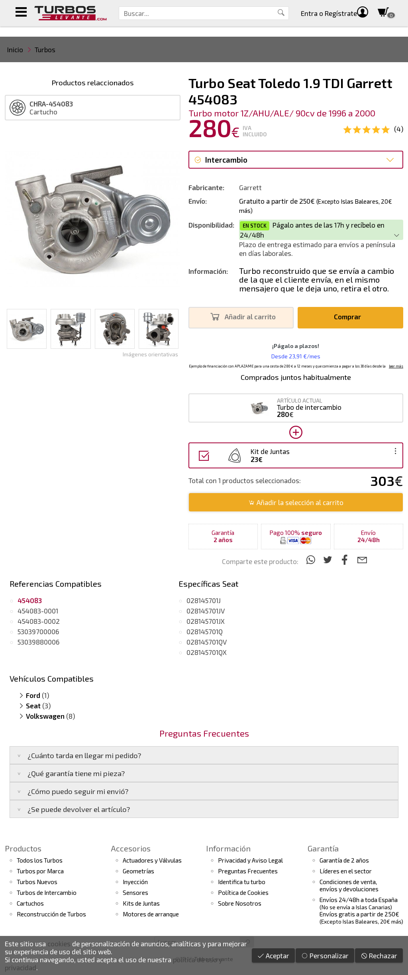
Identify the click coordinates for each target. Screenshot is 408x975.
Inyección (135, 881)
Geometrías (138, 871)
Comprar (349, 317)
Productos (23, 848)
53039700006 (38, 631)
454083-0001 (38, 611)
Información (228, 848)
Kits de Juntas (141, 903)
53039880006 (38, 642)
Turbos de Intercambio (46, 892)
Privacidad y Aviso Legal (250, 860)
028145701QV (206, 642)
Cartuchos (30, 903)
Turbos (45, 49)
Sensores (135, 892)
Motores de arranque (151, 914)
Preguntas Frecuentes (248, 871)
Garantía (323, 848)
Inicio (15, 49)
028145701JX (205, 621)
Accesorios (131, 848)
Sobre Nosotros (239, 903)
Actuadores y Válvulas (152, 860)
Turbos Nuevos (37, 881)
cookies (59, 943)
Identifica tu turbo (241, 881)
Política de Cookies (243, 892)
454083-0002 (39, 621)
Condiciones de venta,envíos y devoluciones (349, 885)
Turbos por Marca (40, 871)
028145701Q (204, 631)
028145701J (203, 600)
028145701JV (205, 611)
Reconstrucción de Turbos (51, 914)
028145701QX (206, 652)
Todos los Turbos (40, 860)
